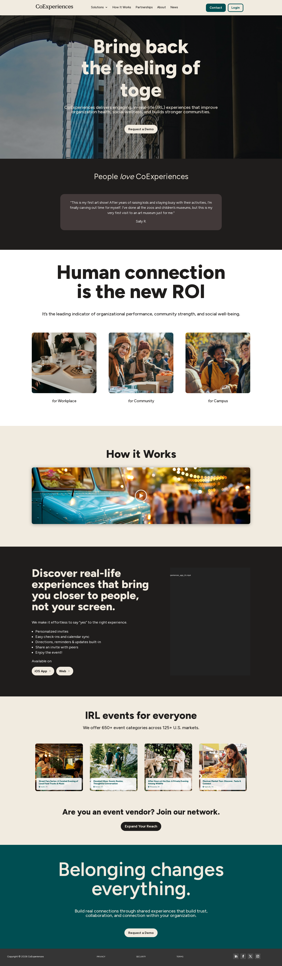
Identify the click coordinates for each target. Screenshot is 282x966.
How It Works (121, 7)
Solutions (97, 7)
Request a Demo (141, 129)
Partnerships (144, 7)
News (174, 7)
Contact (216, 7)
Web (62, 671)
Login (235, 7)
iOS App (41, 671)
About (161, 7)
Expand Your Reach (141, 826)
